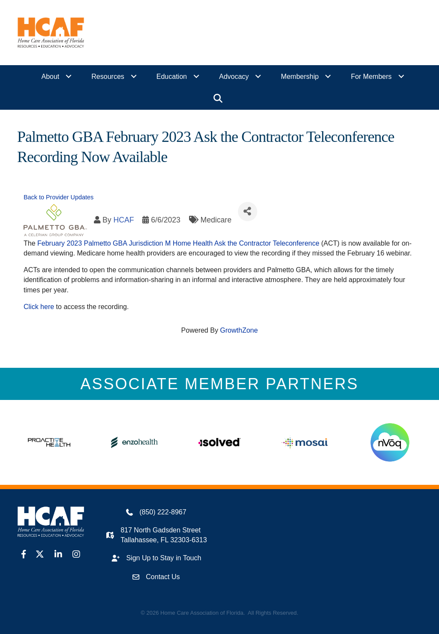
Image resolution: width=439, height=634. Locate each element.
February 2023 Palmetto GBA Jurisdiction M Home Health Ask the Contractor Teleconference (178, 243)
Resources (107, 76)
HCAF (123, 219)
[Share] (247, 211)
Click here (39, 306)
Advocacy (234, 76)
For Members (371, 76)
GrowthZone (239, 330)
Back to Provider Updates (58, 197)
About (51, 76)
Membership (300, 76)
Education (171, 76)
